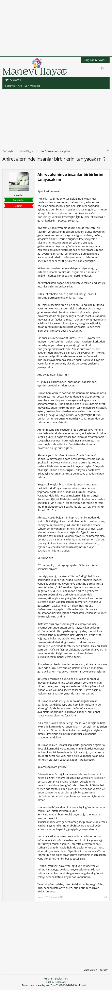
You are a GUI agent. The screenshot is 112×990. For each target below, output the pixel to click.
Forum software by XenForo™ (56, 985)
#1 (105, 897)
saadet (18, 195)
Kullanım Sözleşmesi (56, 978)
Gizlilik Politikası (56, 982)
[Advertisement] (56, 28)
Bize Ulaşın (90, 969)
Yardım (104, 969)
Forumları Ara (13, 85)
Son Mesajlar (32, 85)
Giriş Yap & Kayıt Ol (95, 60)
